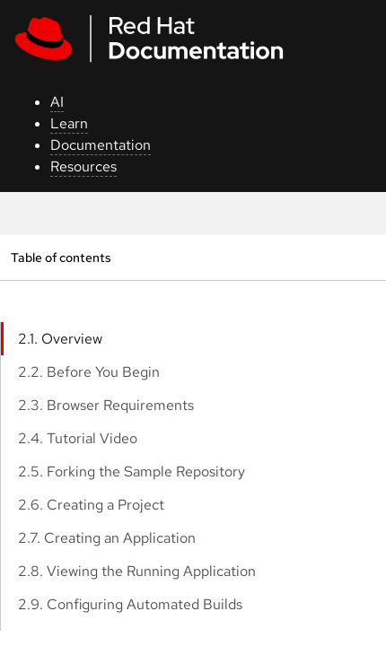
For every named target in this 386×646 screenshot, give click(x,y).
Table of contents (60, 257)
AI (57, 101)
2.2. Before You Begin (89, 371)
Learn (69, 123)
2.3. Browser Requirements (106, 405)
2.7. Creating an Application (107, 537)
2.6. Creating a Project (91, 504)
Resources (83, 166)
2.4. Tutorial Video (77, 438)
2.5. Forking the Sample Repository (131, 471)
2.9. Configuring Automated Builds (130, 604)
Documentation (100, 144)
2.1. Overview (60, 338)
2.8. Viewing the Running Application (137, 571)
